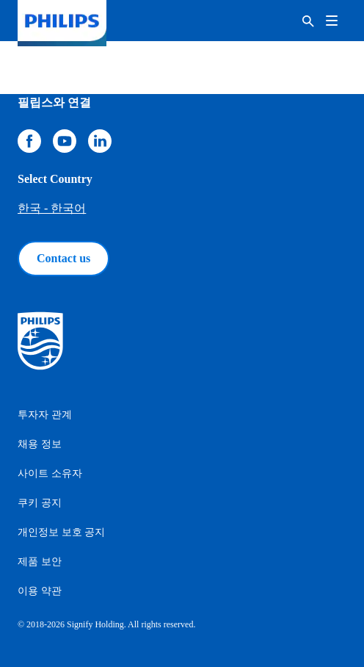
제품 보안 (40, 561)
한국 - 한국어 (52, 208)
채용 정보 (40, 444)
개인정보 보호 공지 (61, 532)
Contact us (63, 258)
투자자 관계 (45, 414)
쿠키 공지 (40, 502)
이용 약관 (40, 590)
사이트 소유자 (50, 473)
